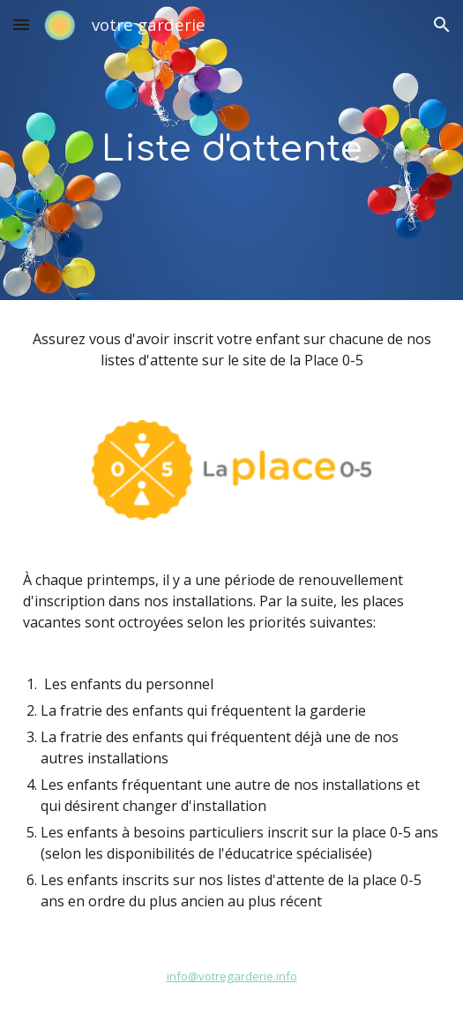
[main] (231, 149)
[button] (21, 24)
